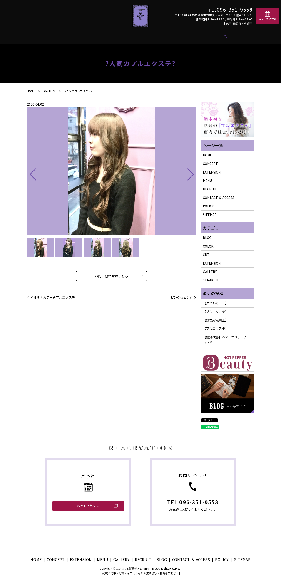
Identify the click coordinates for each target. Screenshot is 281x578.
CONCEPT (70, 36)
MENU (118, 36)
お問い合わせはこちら (111, 274)
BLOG (178, 36)
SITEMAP (209, 212)
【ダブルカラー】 (215, 300)
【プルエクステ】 (215, 309)
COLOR (208, 243)
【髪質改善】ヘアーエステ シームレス (226, 337)
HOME (51, 36)
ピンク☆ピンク (182, 296)
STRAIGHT (211, 277)
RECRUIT (160, 36)
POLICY (208, 203)
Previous (29, 170)
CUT (206, 252)
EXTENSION (96, 36)
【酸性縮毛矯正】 (215, 317)
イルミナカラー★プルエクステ (52, 296)
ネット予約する (88, 503)
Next (194, 170)
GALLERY (138, 36)
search (234, 36)
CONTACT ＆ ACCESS (208, 36)
